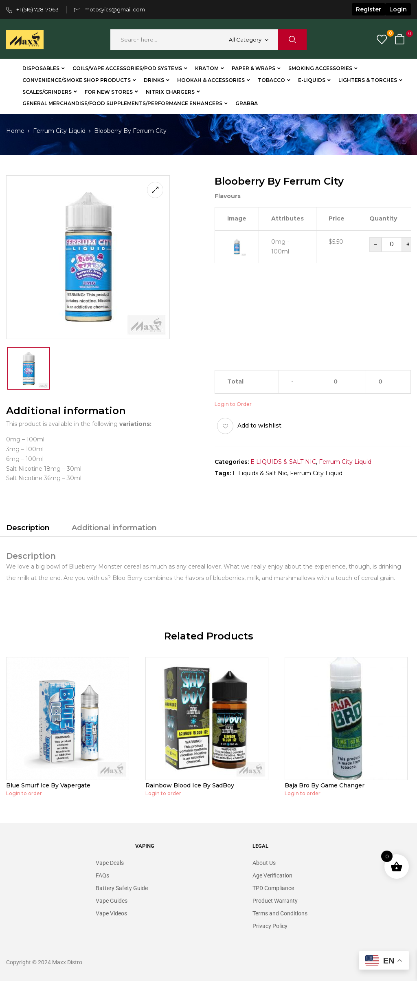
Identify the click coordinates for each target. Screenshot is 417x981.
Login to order (24, 793)
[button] (401, 39)
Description (28, 527)
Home (15, 130)
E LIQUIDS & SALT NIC (283, 461)
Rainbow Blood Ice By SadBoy (189, 785)
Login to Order (233, 404)
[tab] (28, 529)
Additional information (114, 527)
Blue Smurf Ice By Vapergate (48, 785)
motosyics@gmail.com (114, 9)
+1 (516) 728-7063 (37, 9)
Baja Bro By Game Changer (324, 785)
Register (368, 9)
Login (398, 9)
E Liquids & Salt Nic (260, 473)
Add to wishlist (259, 425)
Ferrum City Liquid (59, 130)
